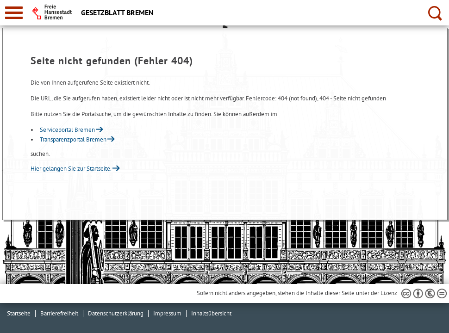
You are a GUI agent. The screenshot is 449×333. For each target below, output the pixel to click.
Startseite (19, 313)
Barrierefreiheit (59, 313)
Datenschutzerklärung (115, 313)
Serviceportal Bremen (67, 130)
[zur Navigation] (14, 12)
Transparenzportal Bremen (73, 139)
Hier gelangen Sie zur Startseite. (71, 169)
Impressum (167, 313)
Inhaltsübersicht (211, 313)
